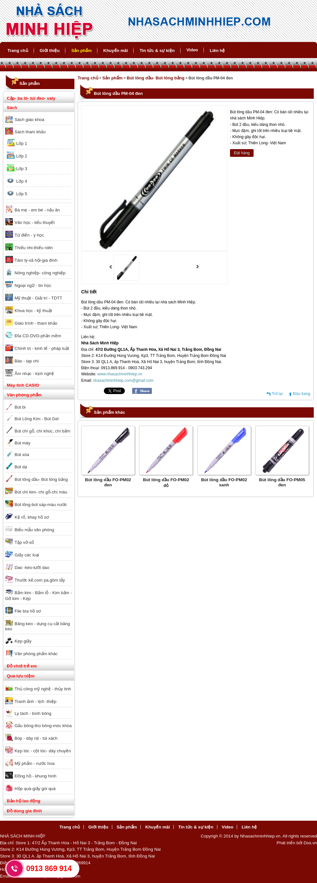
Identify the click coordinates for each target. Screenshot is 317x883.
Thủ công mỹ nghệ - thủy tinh (43, 688)
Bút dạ (21, 466)
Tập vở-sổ (24, 542)
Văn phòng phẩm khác (36, 653)
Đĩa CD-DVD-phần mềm (38, 335)
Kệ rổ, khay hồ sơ (32, 517)
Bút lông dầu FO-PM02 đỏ (166, 482)
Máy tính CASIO (23, 385)
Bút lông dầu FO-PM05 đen (282, 482)
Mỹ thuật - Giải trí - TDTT (38, 298)
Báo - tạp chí (27, 361)
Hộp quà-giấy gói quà (35, 788)
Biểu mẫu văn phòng (34, 529)
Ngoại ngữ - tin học (33, 285)
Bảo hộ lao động (23, 800)
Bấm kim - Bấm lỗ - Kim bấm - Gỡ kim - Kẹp (38, 595)
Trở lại (277, 393)
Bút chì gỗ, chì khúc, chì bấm (42, 431)
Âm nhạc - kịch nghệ (34, 373)
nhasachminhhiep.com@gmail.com (123, 380)
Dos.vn (310, 842)
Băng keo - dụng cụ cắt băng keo (37, 626)
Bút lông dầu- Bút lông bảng (41, 479)
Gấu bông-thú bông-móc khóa (43, 725)
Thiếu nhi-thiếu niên (34, 247)
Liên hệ (217, 50)
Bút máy (22, 443)
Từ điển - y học (29, 235)
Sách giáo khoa (29, 119)
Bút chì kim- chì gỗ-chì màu (41, 492)
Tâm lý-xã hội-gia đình (36, 260)
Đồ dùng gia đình (24, 810)
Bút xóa (22, 454)
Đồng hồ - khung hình (35, 776)
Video (192, 49)
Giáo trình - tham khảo (36, 323)
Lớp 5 (21, 193)
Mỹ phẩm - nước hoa (35, 763)
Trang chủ (17, 50)
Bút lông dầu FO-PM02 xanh (224, 482)
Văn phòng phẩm (24, 394)
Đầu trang (301, 393)
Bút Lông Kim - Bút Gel (37, 418)
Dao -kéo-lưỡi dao (32, 567)
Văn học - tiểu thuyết (35, 222)
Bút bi (20, 407)
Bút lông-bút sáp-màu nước (41, 504)
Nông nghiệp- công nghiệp (40, 272)
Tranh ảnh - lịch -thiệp (35, 701)
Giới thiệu (50, 50)
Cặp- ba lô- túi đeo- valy (31, 98)
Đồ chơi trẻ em (22, 666)
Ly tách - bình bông (33, 713)
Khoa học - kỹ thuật (33, 310)
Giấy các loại (27, 555)
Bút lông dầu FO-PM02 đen (108, 482)
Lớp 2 (21, 156)
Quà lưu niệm (21, 676)
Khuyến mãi (115, 50)
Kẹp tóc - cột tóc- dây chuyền (43, 750)
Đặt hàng (242, 153)
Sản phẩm (81, 50)
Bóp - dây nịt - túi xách (36, 738)
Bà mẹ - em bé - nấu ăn (37, 210)
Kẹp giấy (23, 641)
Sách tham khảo (30, 131)
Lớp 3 (21, 168)
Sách (12, 107)
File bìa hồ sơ (28, 611)
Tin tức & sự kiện (157, 50)
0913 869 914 (49, 868)
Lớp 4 (21, 181)
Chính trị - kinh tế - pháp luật (42, 348)
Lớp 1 (21, 143)
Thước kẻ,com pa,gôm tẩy (40, 580)
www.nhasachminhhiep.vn (119, 374)
